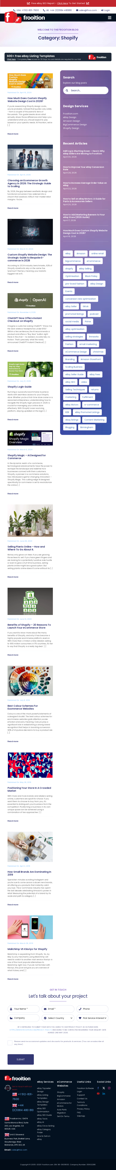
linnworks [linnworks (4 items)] (94, 336)
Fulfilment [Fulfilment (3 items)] (87, 397)
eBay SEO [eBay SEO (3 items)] (70, 382)
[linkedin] (104, 1093)
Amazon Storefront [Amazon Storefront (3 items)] (91, 359)
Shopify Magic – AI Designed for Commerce (27, 457)
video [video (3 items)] (84, 382)
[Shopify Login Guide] (30, 363)
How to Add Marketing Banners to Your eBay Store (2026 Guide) (84, 216)
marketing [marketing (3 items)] (70, 397)
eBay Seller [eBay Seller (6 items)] (71, 306)
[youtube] (98, 1093)
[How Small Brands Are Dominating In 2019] (30, 833)
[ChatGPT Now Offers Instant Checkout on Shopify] (30, 294)
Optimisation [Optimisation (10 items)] (72, 276)
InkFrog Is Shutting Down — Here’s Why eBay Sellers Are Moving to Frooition (83, 152)
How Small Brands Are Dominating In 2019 (29, 873)
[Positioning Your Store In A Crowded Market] (30, 754)
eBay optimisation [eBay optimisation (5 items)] (74, 329)
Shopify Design (71, 128)
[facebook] (98, 1088)
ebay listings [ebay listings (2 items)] (71, 419)
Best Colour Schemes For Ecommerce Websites (23, 707)
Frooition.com (70, 113)
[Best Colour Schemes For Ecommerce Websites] (30, 667)
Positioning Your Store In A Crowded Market (29, 789)
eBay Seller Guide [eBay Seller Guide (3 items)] (74, 374)
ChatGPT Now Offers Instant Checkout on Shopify (25, 319)
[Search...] (85, 90)
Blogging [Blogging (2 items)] (69, 427)
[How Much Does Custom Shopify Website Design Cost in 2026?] (30, 75)
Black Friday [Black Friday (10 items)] (91, 276)
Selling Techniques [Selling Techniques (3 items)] (75, 389)
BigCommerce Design (75, 124)
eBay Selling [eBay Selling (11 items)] (85, 268)
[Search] (67, 90)
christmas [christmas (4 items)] (98, 351)
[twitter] (104, 1088)
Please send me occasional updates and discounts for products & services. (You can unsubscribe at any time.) (59, 1042)
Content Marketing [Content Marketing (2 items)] (94, 419)
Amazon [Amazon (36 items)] (81, 253)
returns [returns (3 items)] (95, 389)
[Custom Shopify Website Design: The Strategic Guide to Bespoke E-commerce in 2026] (30, 220)
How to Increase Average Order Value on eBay (85, 184)
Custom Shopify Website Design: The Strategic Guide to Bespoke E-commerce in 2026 (30, 257)
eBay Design (69, 117)
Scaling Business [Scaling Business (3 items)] (73, 366)
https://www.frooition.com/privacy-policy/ (31, 1030)
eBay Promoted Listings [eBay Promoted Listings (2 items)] (87, 412)
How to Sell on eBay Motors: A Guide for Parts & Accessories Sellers (84, 200)
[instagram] (109, 1088)
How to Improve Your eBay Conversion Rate (83, 168)
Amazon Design (71, 120)
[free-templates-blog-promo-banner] (58, 53)
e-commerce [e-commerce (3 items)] (91, 404)
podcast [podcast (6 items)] (94, 313)
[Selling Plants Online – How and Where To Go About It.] (30, 506)
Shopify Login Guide (19, 386)
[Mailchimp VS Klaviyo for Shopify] (30, 917)
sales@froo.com (19, 1150)
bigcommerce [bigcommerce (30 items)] (73, 261)
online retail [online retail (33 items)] (97, 253)
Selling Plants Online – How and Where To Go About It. (26, 548)
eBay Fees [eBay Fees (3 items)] (95, 374)
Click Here (62, 3)
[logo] (25, 12)
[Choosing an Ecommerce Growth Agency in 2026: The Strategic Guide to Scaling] (30, 146)
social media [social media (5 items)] (72, 321)
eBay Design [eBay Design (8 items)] (96, 283)
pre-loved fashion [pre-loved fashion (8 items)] (74, 283)
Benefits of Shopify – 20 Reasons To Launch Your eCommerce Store (29, 626)
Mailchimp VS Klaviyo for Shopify (27, 949)
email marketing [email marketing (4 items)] (88, 344)
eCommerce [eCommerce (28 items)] (93, 261)
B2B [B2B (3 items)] (67, 412)
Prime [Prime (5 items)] (88, 321)
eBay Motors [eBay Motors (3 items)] (71, 404)
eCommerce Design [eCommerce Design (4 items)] (76, 351)
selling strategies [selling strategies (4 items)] (74, 336)
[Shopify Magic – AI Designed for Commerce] (30, 432)
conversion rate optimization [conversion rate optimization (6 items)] (80, 298)
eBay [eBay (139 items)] (68, 253)
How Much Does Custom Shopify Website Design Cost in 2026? (27, 99)
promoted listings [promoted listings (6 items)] (74, 313)
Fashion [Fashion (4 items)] (69, 344)
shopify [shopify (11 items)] (69, 268)
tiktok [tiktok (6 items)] (86, 306)
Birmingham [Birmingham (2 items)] (86, 427)
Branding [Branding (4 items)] (70, 359)
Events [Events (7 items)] (68, 291)
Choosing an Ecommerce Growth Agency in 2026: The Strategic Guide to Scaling (29, 183)
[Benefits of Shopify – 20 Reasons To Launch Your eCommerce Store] (30, 589)
